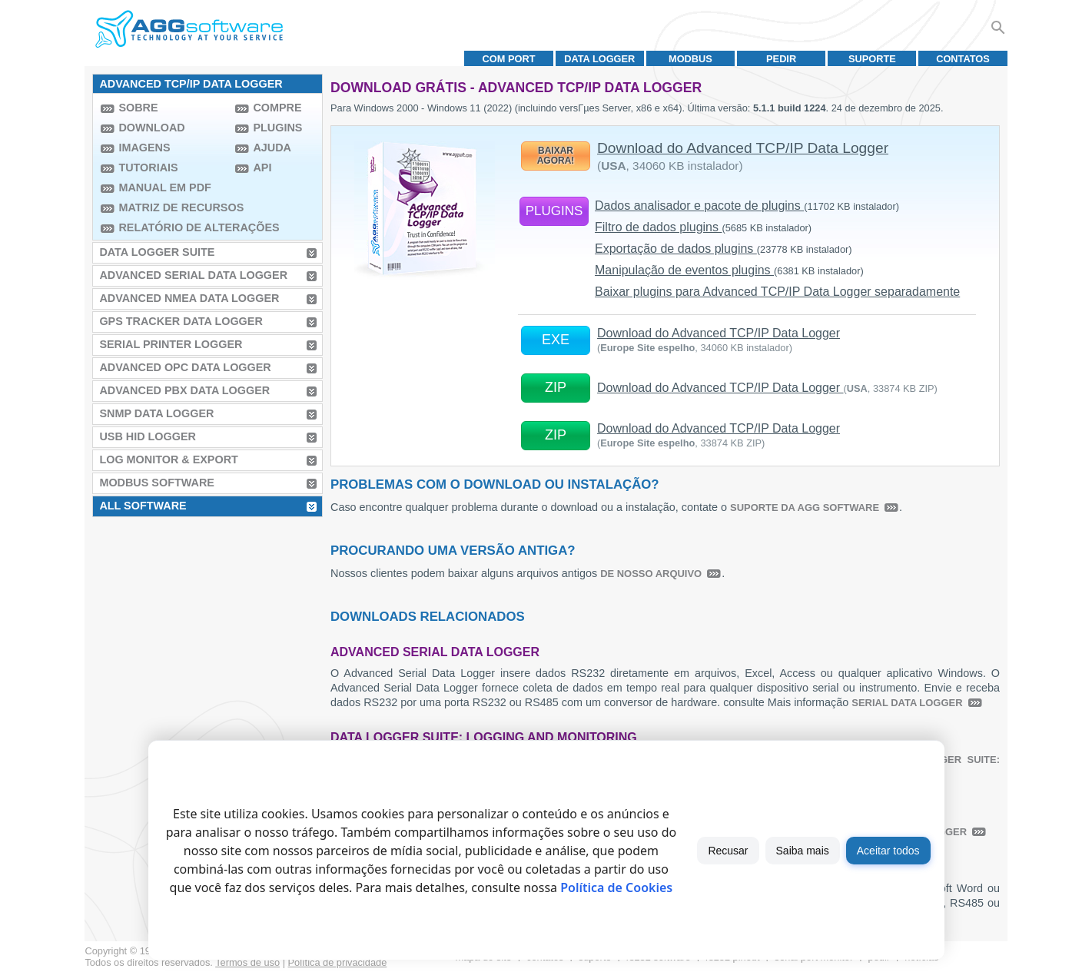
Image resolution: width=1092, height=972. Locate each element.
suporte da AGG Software (804, 507)
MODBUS (690, 59)
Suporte (872, 59)
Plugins (277, 127)
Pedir (781, 59)
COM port (509, 59)
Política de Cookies (616, 887)
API (262, 167)
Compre (277, 107)
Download (151, 127)
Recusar (728, 850)
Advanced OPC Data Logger (185, 367)
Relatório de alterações (172, 227)
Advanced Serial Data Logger (193, 275)
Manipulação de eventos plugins (729, 270)
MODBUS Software (156, 482)
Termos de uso (247, 962)
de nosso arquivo (651, 573)
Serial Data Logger (906, 702)
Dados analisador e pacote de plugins (747, 205)
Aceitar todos (888, 850)
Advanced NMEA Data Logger (189, 298)
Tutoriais (148, 167)
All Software (142, 505)
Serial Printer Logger (170, 344)
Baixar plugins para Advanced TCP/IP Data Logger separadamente (777, 291)
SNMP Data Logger (156, 413)
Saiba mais (802, 850)
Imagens (144, 147)
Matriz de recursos (172, 207)
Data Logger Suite (156, 252)
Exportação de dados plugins (723, 248)
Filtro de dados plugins (703, 227)
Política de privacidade (337, 962)
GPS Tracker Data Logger (180, 321)
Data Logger (599, 59)
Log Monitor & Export (168, 459)
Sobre (138, 107)
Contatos (963, 59)
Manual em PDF (164, 187)
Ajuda (272, 147)
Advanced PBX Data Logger (184, 390)
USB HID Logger (147, 436)
